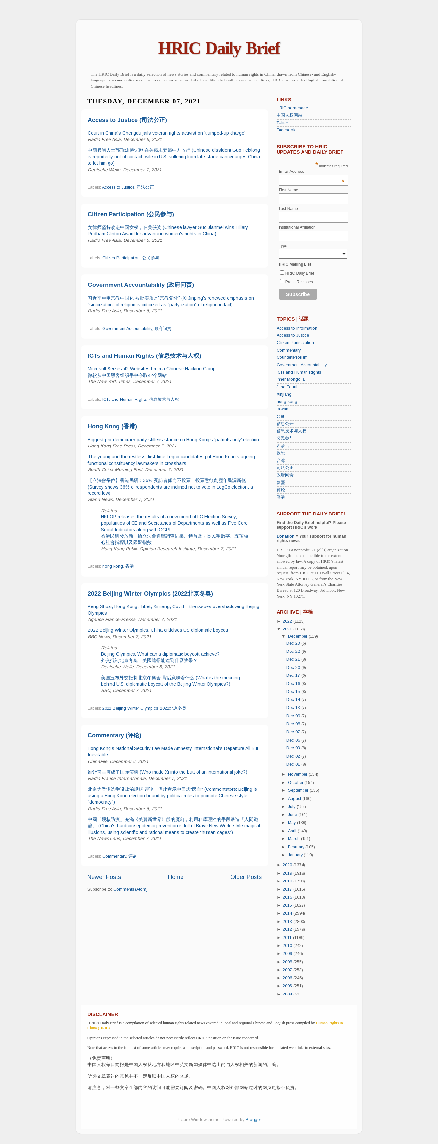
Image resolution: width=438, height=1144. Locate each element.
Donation (286, 536)
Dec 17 (293, 675)
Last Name (288, 208)
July (292, 806)
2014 (288, 913)
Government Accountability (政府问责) (141, 285)
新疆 (281, 482)
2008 (288, 962)
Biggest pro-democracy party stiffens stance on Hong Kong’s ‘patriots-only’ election (173, 439)
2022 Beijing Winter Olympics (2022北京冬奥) (150, 593)
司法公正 (145, 187)
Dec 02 (293, 756)
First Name (288, 190)
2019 (288, 873)
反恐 (281, 453)
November (298, 774)
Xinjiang (284, 394)
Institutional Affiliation (297, 227)
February (296, 847)
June (293, 814)
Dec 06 (293, 740)
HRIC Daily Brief (219, 48)
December (298, 636)
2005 (288, 986)
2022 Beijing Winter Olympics (130, 708)
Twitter (282, 123)
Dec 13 (293, 707)
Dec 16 (293, 683)
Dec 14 (293, 700)
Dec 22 (293, 651)
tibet (280, 416)
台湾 (281, 460)
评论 (132, 856)
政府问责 (162, 328)
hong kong (112, 566)
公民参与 (150, 258)
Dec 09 (293, 716)
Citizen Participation (121, 258)
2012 (288, 929)
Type (283, 245)
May (292, 822)
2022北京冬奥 (173, 708)
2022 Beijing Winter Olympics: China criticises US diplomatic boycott (158, 630)
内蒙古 (283, 446)
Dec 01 (293, 764)
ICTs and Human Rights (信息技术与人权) (144, 356)
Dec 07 (293, 732)
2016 (288, 897)
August (295, 798)
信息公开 (285, 424)
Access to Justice (118, 187)
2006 (288, 978)
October (296, 782)
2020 (288, 865)
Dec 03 (293, 748)
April (293, 831)
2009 (288, 953)
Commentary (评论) (114, 735)
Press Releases (299, 282)
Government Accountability (127, 328)
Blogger (253, 1119)
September (299, 790)
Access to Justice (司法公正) (127, 120)
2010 (288, 945)
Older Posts (246, 877)
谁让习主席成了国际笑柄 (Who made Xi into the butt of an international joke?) (167, 772)
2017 (288, 889)
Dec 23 (293, 643)
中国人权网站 (289, 115)
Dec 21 (293, 659)
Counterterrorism (292, 357)
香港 (129, 566)
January (296, 855)
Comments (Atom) (130, 889)
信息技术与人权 (164, 399)
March (294, 838)
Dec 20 (293, 667)
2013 (288, 921)
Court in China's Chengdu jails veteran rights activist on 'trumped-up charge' (166, 133)
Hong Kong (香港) (112, 426)
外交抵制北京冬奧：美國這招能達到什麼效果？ (149, 660)
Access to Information (297, 328)
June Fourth (288, 387)
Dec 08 (293, 724)
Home (175, 877)
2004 (288, 994)
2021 (288, 629)
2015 (288, 905)
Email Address (312, 171)
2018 (288, 881)
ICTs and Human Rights (124, 399)
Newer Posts (104, 877)
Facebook (286, 130)
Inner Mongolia (291, 379)
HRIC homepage (292, 108)
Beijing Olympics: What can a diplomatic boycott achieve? (160, 654)
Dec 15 (293, 691)
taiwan (282, 409)
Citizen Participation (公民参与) (131, 214)
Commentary (114, 856)
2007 (288, 970)
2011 (288, 937)
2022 (288, 621)
